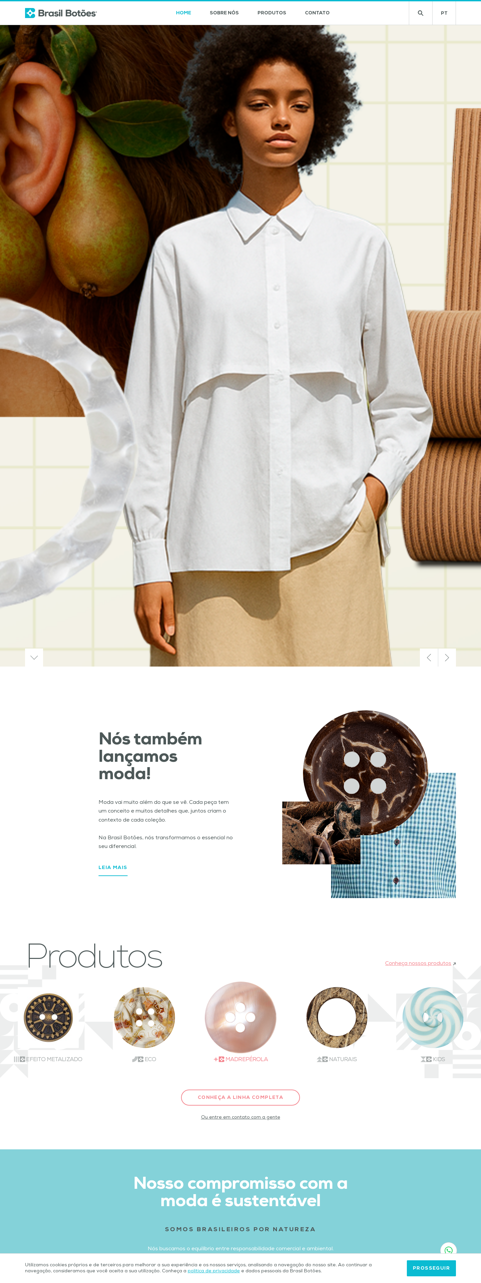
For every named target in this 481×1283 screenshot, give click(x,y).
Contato (317, 13)
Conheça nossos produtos (420, 964)
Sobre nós (224, 13)
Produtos (272, 13)
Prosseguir (431, 1268)
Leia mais (113, 868)
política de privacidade (214, 1271)
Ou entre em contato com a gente (240, 1117)
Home (183, 13)
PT (448, 15)
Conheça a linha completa (240, 1098)
